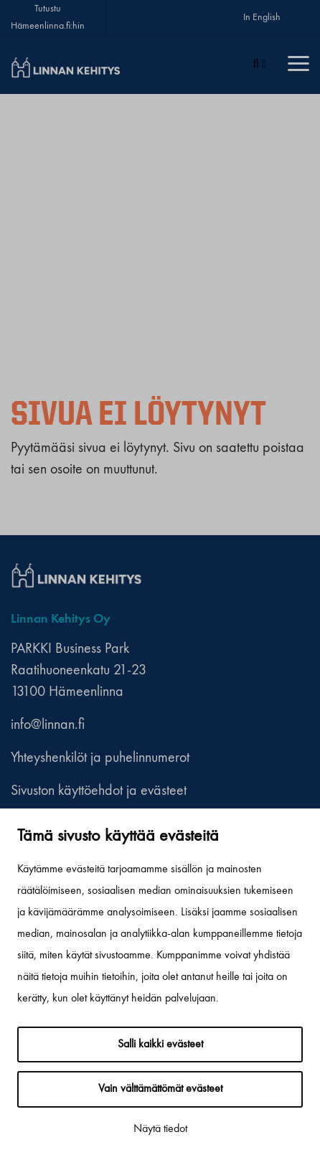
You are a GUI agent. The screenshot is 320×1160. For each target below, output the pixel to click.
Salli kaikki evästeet (160, 1044)
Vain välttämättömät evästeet (160, 1089)
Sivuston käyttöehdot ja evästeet (99, 791)
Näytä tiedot (160, 1129)
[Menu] (298, 64)
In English (262, 17)
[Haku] (259, 64)
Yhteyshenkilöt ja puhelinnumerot (100, 758)
